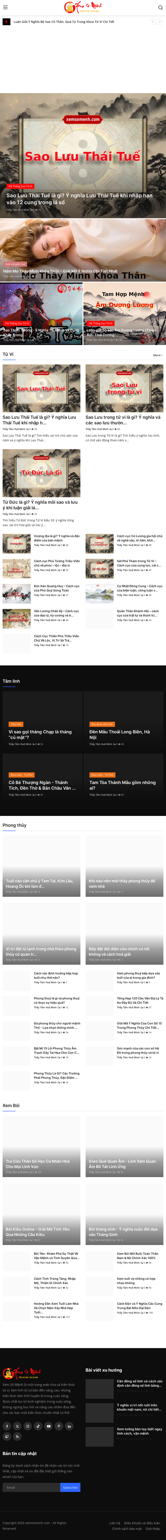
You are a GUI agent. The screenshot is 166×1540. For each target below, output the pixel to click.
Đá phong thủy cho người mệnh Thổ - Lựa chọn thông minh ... (57, 1025)
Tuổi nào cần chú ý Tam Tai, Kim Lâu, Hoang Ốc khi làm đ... (39, 884)
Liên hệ (114, 1523)
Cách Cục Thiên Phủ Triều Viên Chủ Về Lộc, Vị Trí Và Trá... (56, 638)
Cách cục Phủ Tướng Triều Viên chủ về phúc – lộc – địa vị (57, 563)
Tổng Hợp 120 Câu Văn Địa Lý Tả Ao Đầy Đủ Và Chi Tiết (140, 1000)
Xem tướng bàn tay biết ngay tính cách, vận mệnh (139, 1431)
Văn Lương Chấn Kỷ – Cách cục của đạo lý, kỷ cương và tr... (56, 613)
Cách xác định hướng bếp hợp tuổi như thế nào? (56, 975)
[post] (83, 155)
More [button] (156, 355)
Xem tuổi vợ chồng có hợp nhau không (136, 1281)
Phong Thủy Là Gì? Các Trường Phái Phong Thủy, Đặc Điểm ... (57, 1075)
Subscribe (70, 1487)
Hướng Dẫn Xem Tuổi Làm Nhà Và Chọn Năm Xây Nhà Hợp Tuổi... (56, 1308)
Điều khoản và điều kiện (142, 1523)
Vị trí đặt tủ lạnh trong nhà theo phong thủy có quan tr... (41, 952)
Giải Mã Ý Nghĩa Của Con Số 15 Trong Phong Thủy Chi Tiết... (139, 1025)
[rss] (17, 1436)
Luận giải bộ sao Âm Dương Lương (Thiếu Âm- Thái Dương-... (121, 332)
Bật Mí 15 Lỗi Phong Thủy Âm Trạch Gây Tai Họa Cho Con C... (56, 1050)
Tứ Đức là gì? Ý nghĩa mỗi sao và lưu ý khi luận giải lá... (40, 505)
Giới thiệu (153, 1528)
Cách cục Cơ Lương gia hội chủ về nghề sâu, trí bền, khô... (140, 538)
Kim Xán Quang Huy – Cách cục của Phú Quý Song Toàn (57, 588)
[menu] (5, 7)
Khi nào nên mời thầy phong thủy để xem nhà (122, 884)
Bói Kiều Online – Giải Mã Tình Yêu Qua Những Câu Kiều (38, 1232)
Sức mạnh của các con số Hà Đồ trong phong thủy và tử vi (138, 1050)
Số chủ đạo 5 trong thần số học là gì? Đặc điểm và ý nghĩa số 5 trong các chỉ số (66, 22)
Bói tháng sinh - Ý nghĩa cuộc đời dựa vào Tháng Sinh (123, 1232)
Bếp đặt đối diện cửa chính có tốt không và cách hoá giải (119, 952)
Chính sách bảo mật (127, 1528)
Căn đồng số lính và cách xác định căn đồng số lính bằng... (140, 1383)
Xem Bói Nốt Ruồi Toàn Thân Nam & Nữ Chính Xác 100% (137, 1256)
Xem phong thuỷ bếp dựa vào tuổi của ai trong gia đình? (138, 975)
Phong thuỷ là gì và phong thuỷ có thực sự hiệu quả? (57, 1000)
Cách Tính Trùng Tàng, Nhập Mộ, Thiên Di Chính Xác (55, 1281)
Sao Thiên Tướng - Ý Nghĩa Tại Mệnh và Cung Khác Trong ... (41, 332)
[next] (160, 22)
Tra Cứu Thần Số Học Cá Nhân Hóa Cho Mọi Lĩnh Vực (38, 1164)
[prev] (153, 22)
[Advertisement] (83, 57)
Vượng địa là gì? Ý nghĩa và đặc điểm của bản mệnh (57, 538)
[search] (160, 7)
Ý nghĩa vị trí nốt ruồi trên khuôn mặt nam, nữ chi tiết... (139, 1407)
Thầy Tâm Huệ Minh (17, 209)
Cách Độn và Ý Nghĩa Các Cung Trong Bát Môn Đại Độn (139, 1306)
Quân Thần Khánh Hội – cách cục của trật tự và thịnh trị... (138, 613)
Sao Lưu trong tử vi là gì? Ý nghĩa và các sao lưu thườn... (123, 420)
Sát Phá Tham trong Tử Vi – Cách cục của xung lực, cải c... (139, 563)
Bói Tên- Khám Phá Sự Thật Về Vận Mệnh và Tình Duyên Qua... (57, 1256)
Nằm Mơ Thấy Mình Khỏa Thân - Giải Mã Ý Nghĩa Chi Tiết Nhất (60, 271)
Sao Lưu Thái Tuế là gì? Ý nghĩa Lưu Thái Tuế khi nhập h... (39, 420)
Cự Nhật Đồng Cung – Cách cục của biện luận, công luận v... (140, 588)
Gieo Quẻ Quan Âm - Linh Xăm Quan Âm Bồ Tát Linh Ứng (122, 1164)
